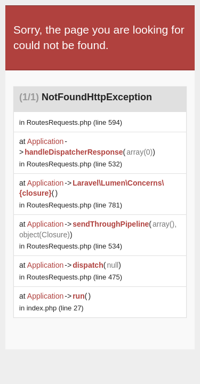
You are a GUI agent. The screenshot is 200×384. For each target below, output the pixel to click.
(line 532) (74, 164)
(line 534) (74, 246)
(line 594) (74, 122)
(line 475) (74, 277)
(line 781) (74, 205)
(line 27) (55, 308)
